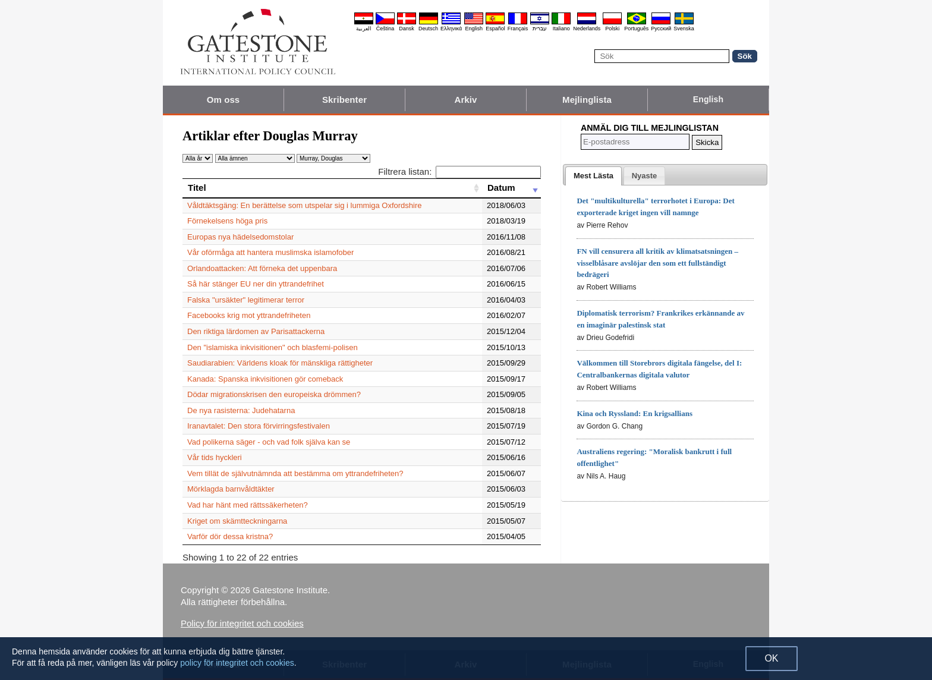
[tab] (593, 175)
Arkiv (465, 100)
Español (495, 29)
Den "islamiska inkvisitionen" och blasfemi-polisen (272, 347)
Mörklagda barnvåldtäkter (231, 488)
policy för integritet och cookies (237, 663)
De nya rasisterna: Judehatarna (241, 410)
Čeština (385, 29)
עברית (540, 29)
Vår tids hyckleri (214, 457)
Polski (612, 29)
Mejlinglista (587, 100)
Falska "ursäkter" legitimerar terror (245, 299)
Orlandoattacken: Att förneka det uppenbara (262, 268)
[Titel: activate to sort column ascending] (332, 187)
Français (518, 29)
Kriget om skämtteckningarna (237, 521)
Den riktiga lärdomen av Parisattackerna (256, 331)
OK (771, 658)
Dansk (406, 29)
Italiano (561, 29)
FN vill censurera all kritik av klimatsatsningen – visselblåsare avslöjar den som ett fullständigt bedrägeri (657, 263)
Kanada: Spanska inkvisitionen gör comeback (265, 378)
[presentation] (593, 176)
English (474, 29)
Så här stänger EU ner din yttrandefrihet (255, 283)
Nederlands (586, 29)
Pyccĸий (661, 29)
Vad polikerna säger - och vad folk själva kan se (268, 441)
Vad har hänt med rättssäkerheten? (247, 504)
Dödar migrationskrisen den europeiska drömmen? (274, 394)
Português (636, 29)
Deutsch (428, 29)
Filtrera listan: (459, 171)
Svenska (683, 29)
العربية (363, 29)
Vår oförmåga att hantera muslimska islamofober (270, 252)
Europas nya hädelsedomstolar (240, 236)
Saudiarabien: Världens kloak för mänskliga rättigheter (280, 362)
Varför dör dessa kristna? (230, 536)
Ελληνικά (451, 29)
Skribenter (344, 100)
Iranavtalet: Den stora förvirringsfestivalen (258, 425)
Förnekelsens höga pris (227, 220)
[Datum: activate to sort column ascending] (511, 187)
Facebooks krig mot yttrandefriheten (248, 315)
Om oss (223, 100)
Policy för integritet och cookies (242, 623)
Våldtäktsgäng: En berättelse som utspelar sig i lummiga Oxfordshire (304, 205)
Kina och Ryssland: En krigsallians (634, 413)
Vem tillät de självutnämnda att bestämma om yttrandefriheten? (295, 473)
